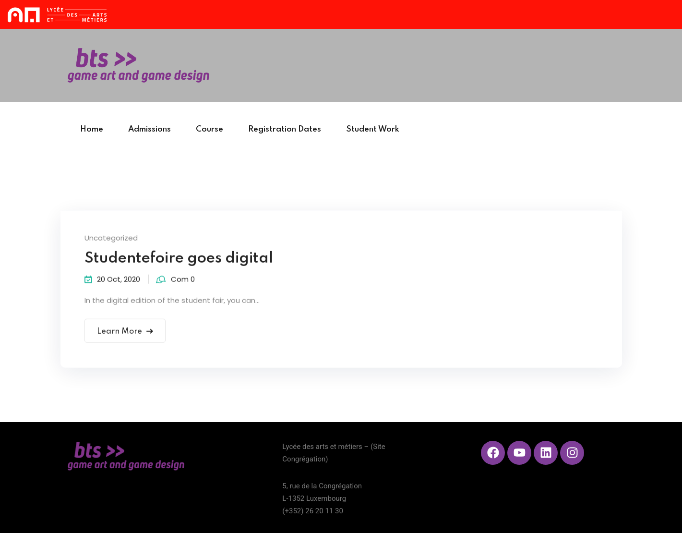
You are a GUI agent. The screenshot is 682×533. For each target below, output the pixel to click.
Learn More (125, 332)
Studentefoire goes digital (178, 259)
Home (91, 129)
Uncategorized (111, 239)
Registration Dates (284, 129)
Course (209, 129)
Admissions (149, 129)
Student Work (372, 129)
